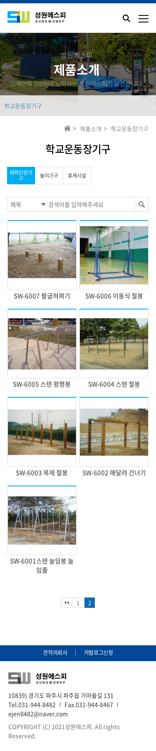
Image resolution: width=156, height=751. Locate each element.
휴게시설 (77, 175)
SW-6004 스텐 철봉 (114, 384)
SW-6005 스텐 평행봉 (42, 384)
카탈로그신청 (98, 652)
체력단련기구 (21, 175)
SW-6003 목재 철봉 (42, 472)
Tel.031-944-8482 (32, 704)
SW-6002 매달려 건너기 (114, 472)
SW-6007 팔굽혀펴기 (42, 295)
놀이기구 (49, 175)
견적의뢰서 (55, 652)
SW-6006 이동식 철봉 (114, 295)
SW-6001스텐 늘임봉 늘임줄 (42, 565)
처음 (66, 602)
